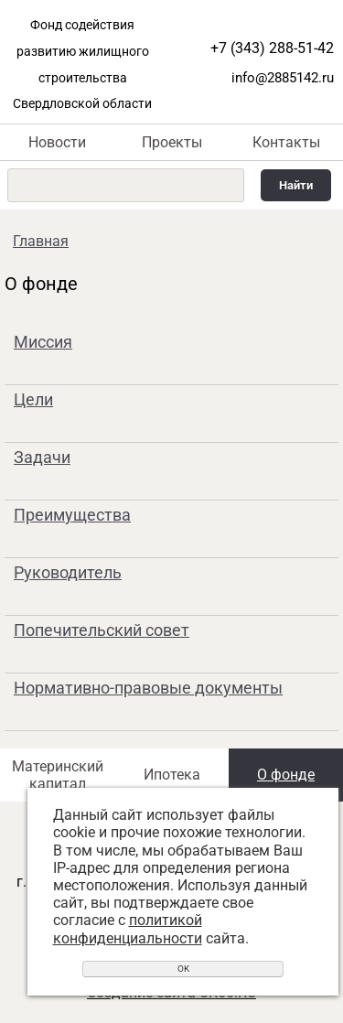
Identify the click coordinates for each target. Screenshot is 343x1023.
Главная (41, 241)
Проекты (172, 142)
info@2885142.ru (282, 78)
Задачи (42, 457)
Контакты (286, 142)
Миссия (43, 341)
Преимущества (72, 514)
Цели (33, 399)
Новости (57, 142)
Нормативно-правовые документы (148, 687)
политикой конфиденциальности (127, 928)
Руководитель (68, 572)
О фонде (286, 774)
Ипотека (172, 774)
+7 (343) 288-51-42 (272, 48)
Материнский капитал (57, 775)
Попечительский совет (101, 630)
